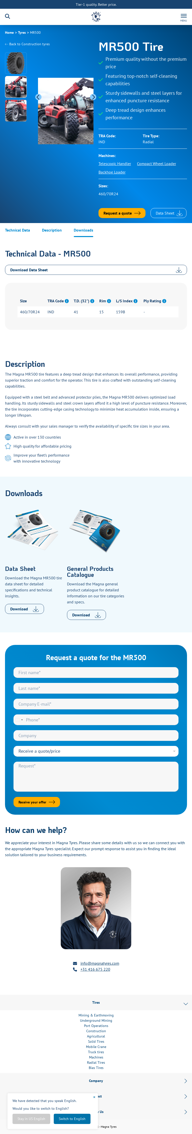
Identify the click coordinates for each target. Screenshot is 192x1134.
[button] (16, 63)
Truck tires (96, 1052)
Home (9, 32)
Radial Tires (96, 1062)
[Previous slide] (38, 97)
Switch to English (72, 1118)
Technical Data (17, 230)
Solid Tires (96, 1041)
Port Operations (96, 1025)
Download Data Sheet (96, 270)
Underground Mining (96, 1020)
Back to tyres (27, 44)
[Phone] (96, 719)
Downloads (83, 230)
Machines (96, 1057)
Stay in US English (31, 1118)
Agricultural (96, 1036)
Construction (96, 1031)
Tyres (22, 32)
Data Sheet (169, 213)
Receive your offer (32, 802)
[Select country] (19, 719)
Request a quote (118, 213)
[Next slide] (93, 97)
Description (52, 230)
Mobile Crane (96, 1046)
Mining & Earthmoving (96, 1015)
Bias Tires (96, 1067)
